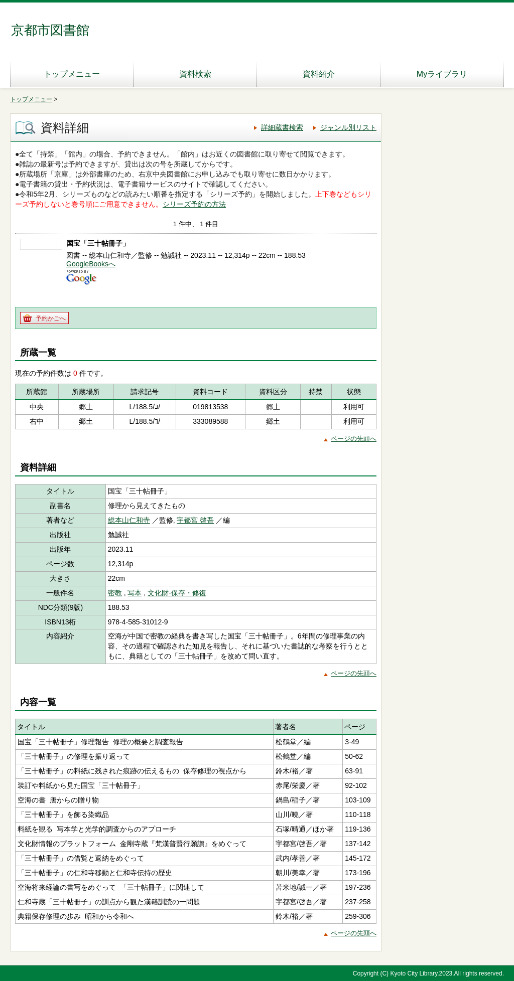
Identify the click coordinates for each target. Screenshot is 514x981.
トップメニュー (72, 74)
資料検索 (195, 74)
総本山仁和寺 (129, 520)
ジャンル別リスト (348, 127)
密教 (115, 593)
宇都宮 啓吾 (195, 520)
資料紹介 (319, 74)
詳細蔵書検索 (282, 127)
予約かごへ (51, 318)
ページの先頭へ (353, 438)
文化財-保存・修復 (177, 593)
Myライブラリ (442, 74)
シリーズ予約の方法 (194, 204)
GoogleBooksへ (90, 264)
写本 (134, 593)
